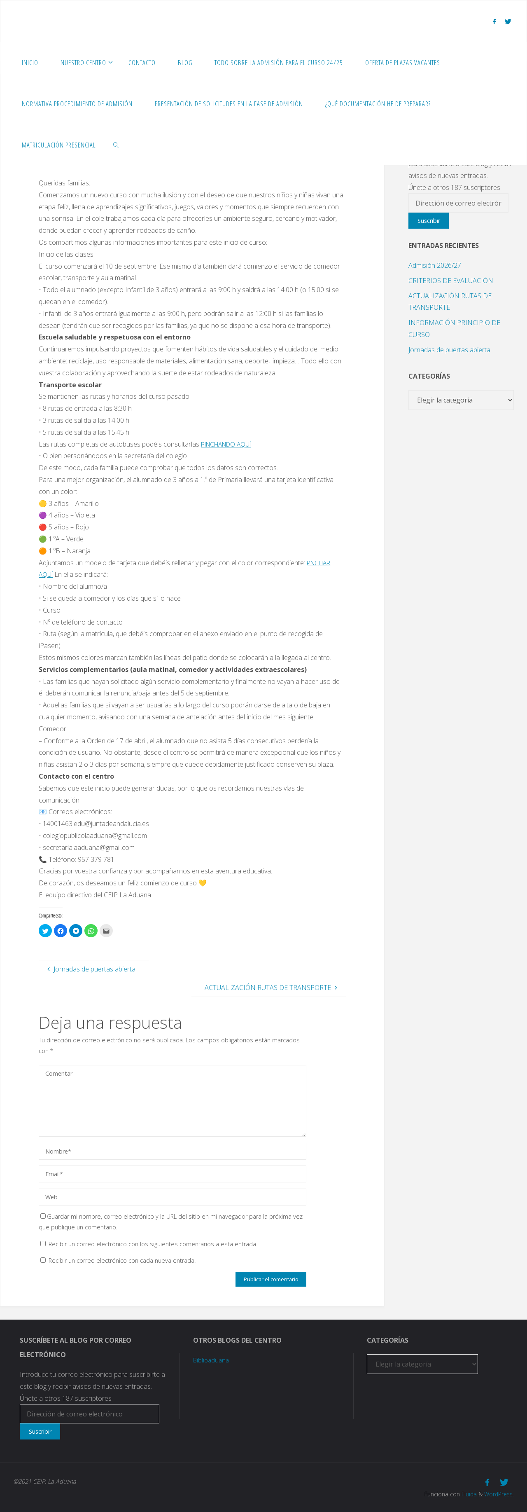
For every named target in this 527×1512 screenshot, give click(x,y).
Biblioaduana (212, 1360)
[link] (116, 144)
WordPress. (498, 1493)
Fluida (466, 1493)
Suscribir (428, 221)
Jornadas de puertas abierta (449, 349)
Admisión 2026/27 (434, 265)
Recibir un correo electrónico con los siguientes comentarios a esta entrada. (153, 1244)
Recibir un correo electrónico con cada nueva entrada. (122, 1260)
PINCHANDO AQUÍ (229, 444)
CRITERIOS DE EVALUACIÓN (450, 280)
